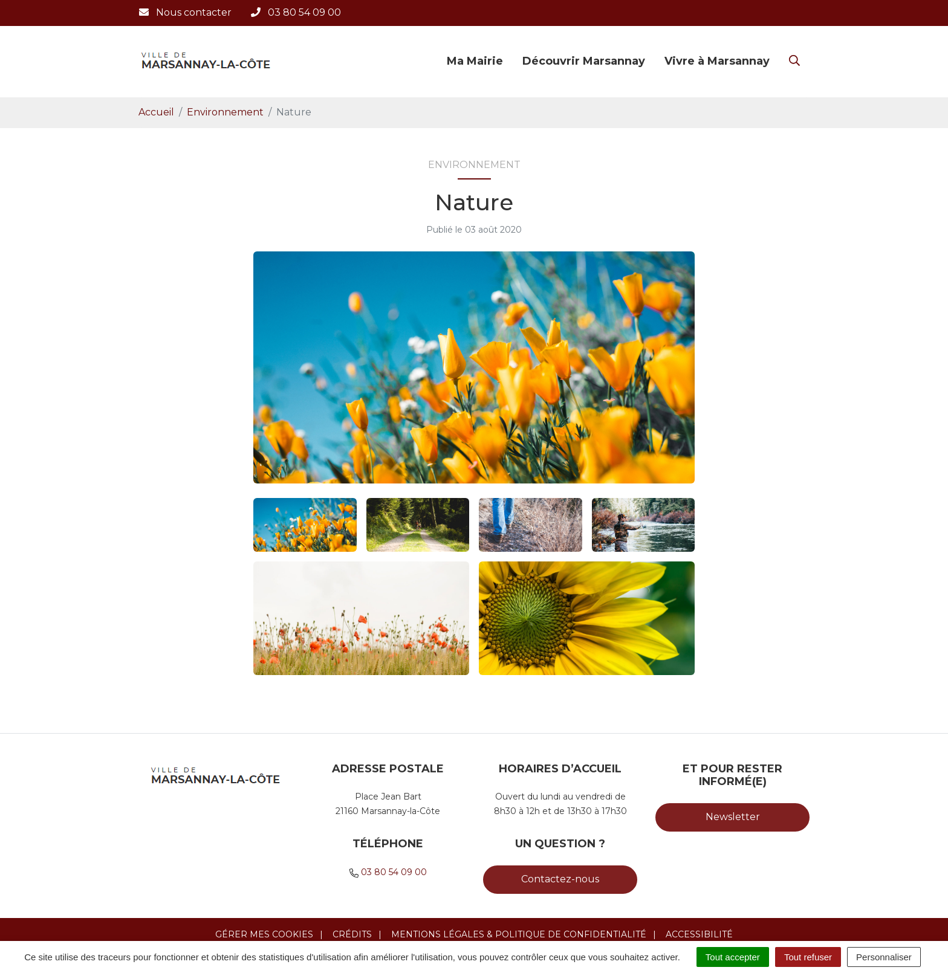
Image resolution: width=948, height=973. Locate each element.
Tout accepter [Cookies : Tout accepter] (733, 957)
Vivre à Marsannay (717, 61)
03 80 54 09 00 (394, 872)
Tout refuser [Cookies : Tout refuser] (808, 957)
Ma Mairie (475, 61)
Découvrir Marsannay (583, 61)
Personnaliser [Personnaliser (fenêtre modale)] (884, 957)
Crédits (352, 934)
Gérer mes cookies (264, 934)
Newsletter (733, 817)
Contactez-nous (560, 879)
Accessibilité (699, 934)
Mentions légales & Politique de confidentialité (518, 934)
